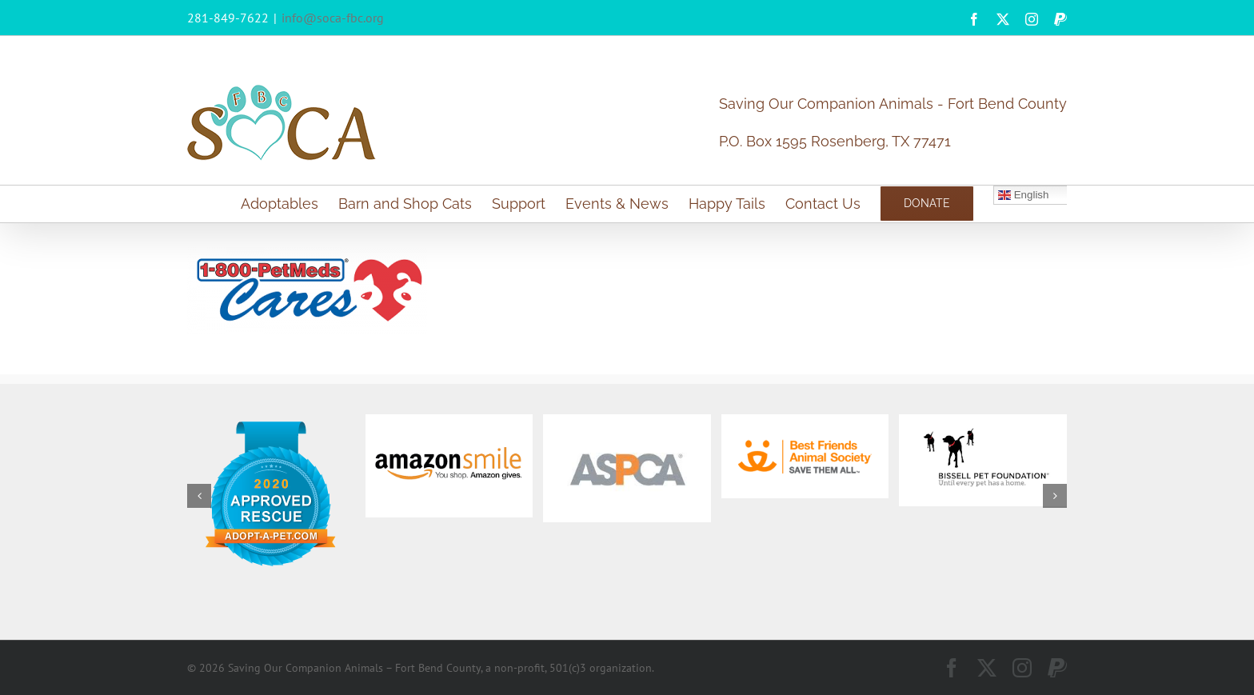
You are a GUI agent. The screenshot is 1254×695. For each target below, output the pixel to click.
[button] (199, 496)
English (1023, 195)
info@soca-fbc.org (333, 18)
